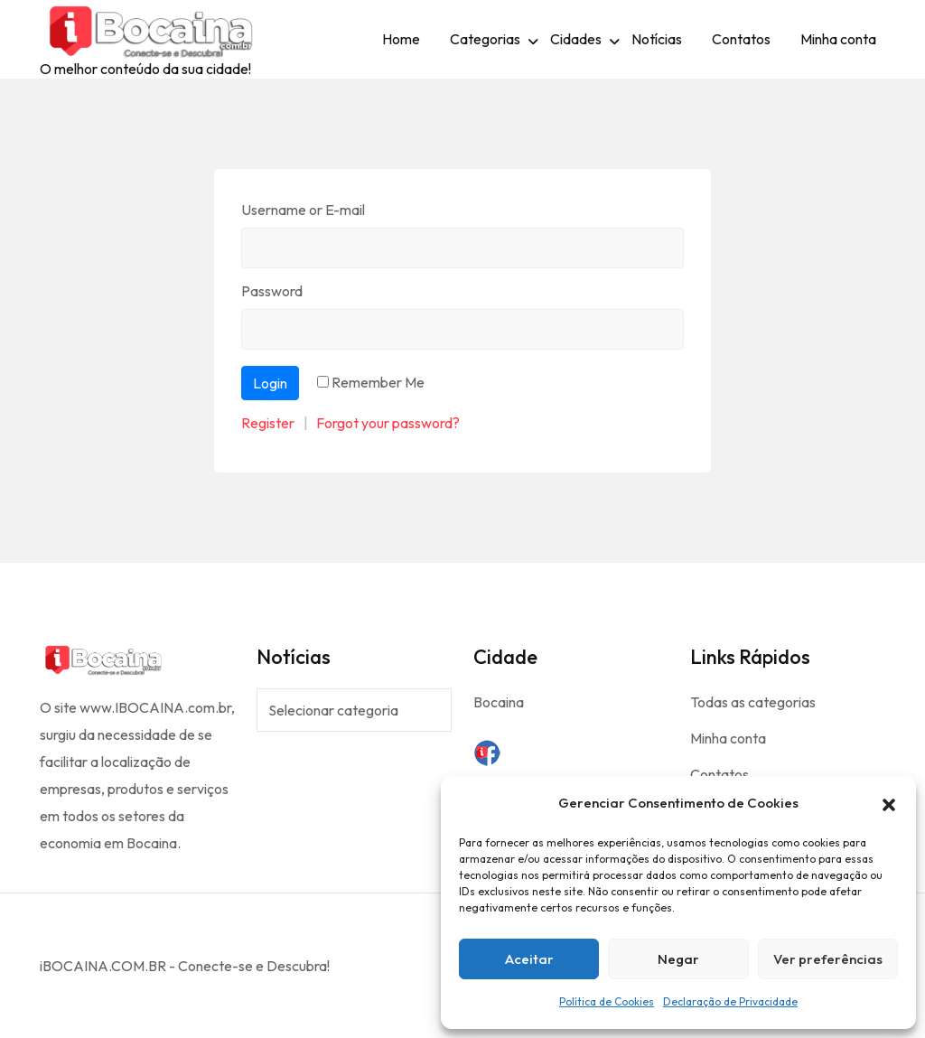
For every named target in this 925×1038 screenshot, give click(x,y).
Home (401, 39)
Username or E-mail (303, 210)
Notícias (656, 39)
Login (270, 383)
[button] (889, 803)
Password (272, 291)
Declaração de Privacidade (730, 1001)
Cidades (576, 39)
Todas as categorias (753, 702)
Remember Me (378, 382)
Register (267, 423)
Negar (678, 959)
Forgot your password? (388, 423)
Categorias (485, 39)
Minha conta (838, 39)
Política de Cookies (606, 1001)
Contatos (741, 39)
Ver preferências (828, 959)
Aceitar (529, 959)
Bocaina (498, 702)
